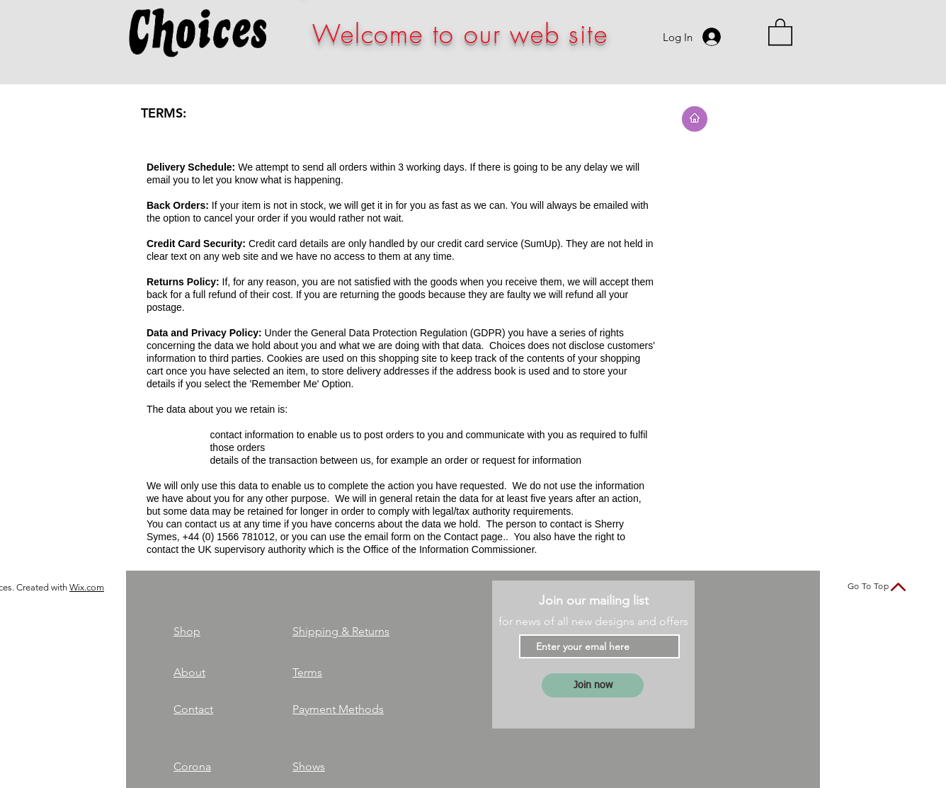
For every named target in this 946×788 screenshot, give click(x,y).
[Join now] (593, 685)
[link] (780, 31)
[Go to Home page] (694, 119)
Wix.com (86, 587)
